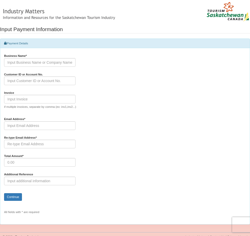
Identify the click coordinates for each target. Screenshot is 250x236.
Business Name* (15, 55)
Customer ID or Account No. (23, 74)
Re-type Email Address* (20, 137)
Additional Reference (18, 174)
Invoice (9, 92)
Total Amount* (14, 156)
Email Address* (14, 119)
